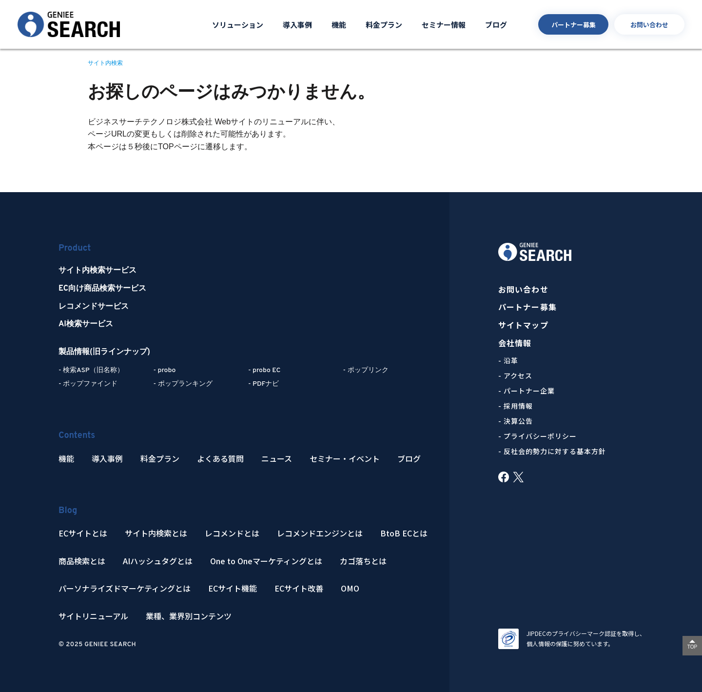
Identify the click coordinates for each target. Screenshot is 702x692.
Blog (67, 510)
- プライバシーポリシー (537, 436)
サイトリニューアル (93, 616)
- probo (165, 370)
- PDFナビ (263, 384)
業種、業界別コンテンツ (189, 616)
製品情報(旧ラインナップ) (104, 352)
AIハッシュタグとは (158, 561)
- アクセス (515, 375)
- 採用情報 (515, 406)
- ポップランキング (183, 384)
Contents (76, 435)
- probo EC (264, 370)
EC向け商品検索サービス (102, 289)
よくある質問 (220, 459)
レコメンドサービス (93, 307)
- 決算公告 (515, 421)
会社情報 (514, 343)
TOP (692, 647)
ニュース (276, 459)
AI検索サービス (85, 324)
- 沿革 (508, 360)
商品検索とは (81, 561)
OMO (350, 588)
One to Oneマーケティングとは (266, 561)
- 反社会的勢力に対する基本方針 (552, 451)
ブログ (496, 25)
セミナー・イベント (345, 459)
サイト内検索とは (156, 533)
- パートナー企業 (526, 390)
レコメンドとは (232, 533)
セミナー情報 (444, 25)
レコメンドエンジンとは (320, 533)
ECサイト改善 (298, 588)
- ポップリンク (366, 370)
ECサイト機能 (232, 588)
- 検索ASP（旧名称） (91, 370)
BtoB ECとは (404, 533)
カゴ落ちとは (363, 561)
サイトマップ (523, 325)
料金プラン (384, 25)
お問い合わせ (649, 24)
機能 (339, 25)
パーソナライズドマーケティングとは (124, 588)
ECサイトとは (82, 533)
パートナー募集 (573, 24)
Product (74, 248)
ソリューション (237, 25)
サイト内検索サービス (97, 271)
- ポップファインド (87, 384)
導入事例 (297, 25)
